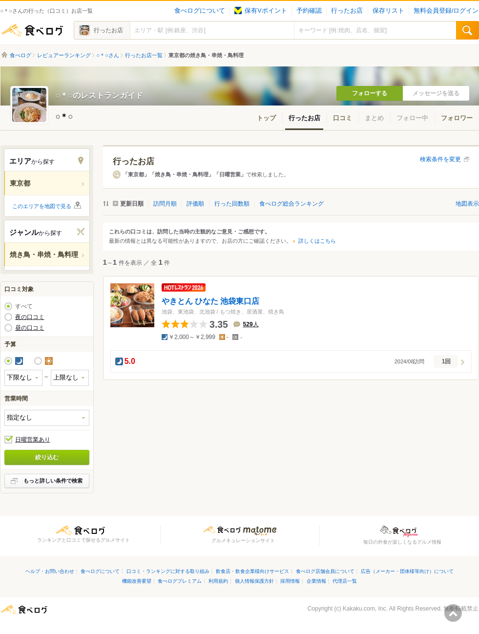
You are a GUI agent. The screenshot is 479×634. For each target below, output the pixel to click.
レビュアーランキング (64, 55)
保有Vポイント (260, 10)
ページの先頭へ (453, 613)
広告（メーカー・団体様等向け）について (407, 571)
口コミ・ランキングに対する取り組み (167, 571)
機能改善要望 (136, 581)
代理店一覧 (345, 581)
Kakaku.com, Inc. (365, 608)
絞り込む (47, 457)
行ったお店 (347, 10)
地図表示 (467, 203)
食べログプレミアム (180, 581)
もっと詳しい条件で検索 (53, 481)
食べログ (32, 30)
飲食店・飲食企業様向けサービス (252, 571)
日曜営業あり (32, 439)
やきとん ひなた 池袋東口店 (211, 301)
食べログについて (199, 10)
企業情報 (316, 581)
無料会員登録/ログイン (446, 10)
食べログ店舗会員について (325, 571)
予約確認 (309, 10)
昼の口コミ (29, 327)
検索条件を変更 (440, 159)
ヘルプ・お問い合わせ (49, 571)
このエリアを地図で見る (41, 206)
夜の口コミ (29, 317)
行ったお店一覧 (144, 55)
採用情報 (290, 581)
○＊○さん (108, 55)
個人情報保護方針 (254, 581)
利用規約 (218, 581)
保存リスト (388, 10)
